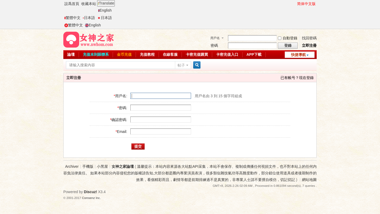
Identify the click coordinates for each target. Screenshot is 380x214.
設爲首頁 (71, 4)
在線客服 (170, 54)
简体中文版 (306, 4)
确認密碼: (119, 120)
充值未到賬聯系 (96, 54)
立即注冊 (309, 45)
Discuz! (90, 192)
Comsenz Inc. (91, 197)
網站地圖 (309, 180)
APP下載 (254, 54)
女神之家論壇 (123, 166)
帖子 (181, 65)
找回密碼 (309, 38)
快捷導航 (298, 55)
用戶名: (121, 96)
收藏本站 (88, 4)
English (105, 10)
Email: (122, 131)
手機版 (87, 166)
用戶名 (215, 38)
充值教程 (147, 54)
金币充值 (124, 54)
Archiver (72, 166)
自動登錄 (287, 38)
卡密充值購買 (197, 54)
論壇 (71, 54)
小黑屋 (102, 166)
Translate (106, 3)
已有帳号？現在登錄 (297, 78)
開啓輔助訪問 (294, 3)
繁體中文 (72, 18)
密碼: (123, 108)
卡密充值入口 (227, 54)
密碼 (214, 45)
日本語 (89, 18)
